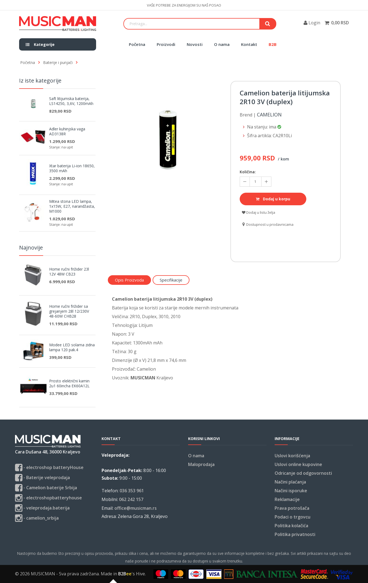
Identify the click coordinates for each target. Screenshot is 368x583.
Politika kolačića (291, 526)
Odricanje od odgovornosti (303, 473)
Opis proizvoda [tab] (129, 280)
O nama (222, 44)
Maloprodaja (201, 464)
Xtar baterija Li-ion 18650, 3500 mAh (72, 168)
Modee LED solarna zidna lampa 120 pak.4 (72, 347)
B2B (273, 44)
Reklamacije (287, 499)
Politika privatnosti (295, 534)
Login (312, 23)
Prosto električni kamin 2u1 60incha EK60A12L (69, 383)
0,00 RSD (340, 23)
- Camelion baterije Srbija (46, 488)
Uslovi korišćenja (292, 456)
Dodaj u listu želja (258, 212)
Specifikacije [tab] (171, 280)
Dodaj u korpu (273, 198)
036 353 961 (132, 491)
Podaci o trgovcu (292, 517)
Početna (137, 44)
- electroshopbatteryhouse (48, 498)
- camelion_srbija (37, 518)
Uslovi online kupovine (298, 464)
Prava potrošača (292, 508)
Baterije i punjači (58, 62)
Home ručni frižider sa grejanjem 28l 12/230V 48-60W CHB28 (69, 311)
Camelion (269, 115)
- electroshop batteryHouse (49, 467)
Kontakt (249, 44)
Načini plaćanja (290, 482)
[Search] (191, 24)
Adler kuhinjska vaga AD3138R (67, 131)
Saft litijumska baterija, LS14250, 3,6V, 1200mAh (71, 101)
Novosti (195, 44)
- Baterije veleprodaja (42, 477)
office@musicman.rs (135, 508)
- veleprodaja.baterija (42, 508)
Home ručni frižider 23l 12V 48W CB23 (69, 272)
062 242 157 (131, 499)
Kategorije (40, 44)
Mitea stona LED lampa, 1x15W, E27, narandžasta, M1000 (72, 206)
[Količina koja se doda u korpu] (256, 182)
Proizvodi (166, 44)
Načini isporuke (291, 491)
